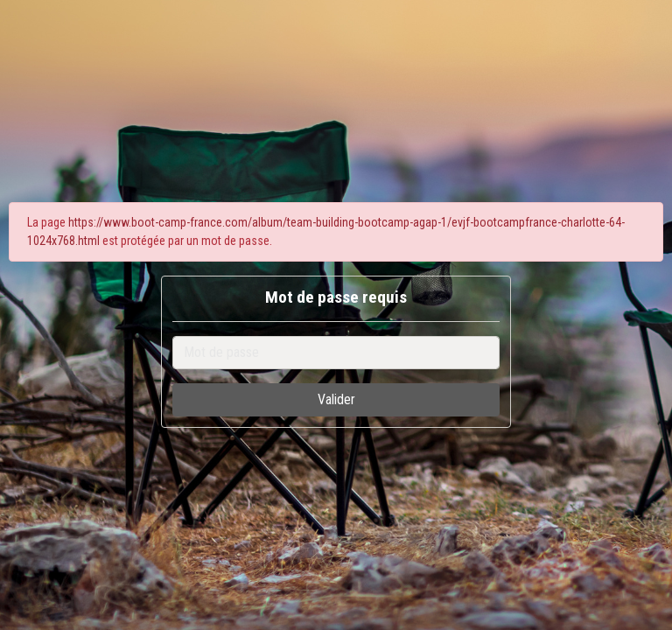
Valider (336, 399)
